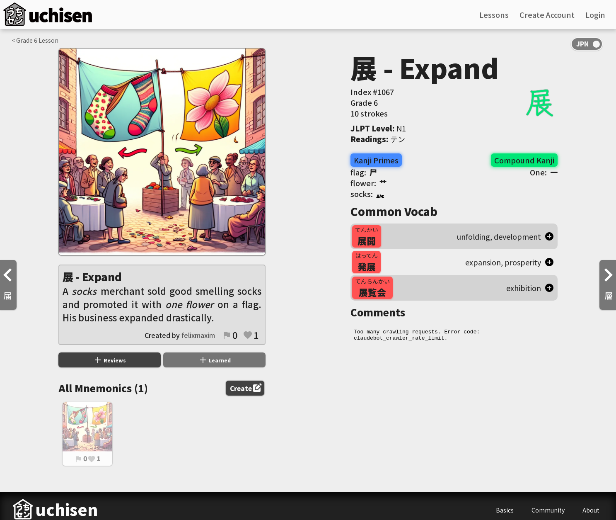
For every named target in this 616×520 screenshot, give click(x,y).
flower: (368, 182)
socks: (367, 193)
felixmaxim (198, 335)
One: (544, 172)
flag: (363, 172)
